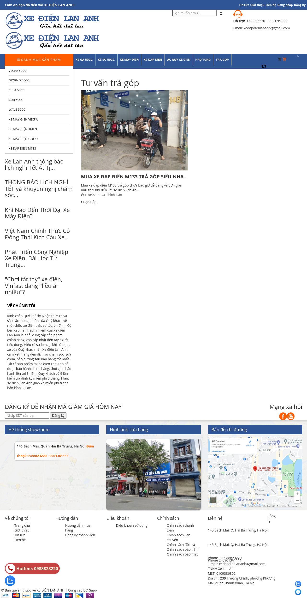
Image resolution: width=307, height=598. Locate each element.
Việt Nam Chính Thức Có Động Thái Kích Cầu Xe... (37, 234)
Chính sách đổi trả (181, 544)
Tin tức (244, 5)
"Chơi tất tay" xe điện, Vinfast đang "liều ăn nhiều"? (33, 285)
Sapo (93, 590)
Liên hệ (271, 5)
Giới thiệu (257, 5)
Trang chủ (22, 525)
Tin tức (19, 535)
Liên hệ (20, 540)
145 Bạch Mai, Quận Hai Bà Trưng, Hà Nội (51, 446)
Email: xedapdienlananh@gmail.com (237, 564)
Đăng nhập (285, 5)
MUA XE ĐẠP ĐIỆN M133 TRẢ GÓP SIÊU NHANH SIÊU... (134, 176)
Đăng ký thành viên (80, 535)
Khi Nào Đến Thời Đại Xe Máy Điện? (37, 213)
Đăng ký (300, 5)
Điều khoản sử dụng (131, 525)
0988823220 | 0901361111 (267, 20)
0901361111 (232, 560)
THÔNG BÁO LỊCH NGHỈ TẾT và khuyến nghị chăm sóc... (39, 188)
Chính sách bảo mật (182, 554)
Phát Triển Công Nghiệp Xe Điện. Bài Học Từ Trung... (36, 258)
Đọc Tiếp (89, 201)
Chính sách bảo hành (183, 549)
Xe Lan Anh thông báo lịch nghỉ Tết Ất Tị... (34, 164)
